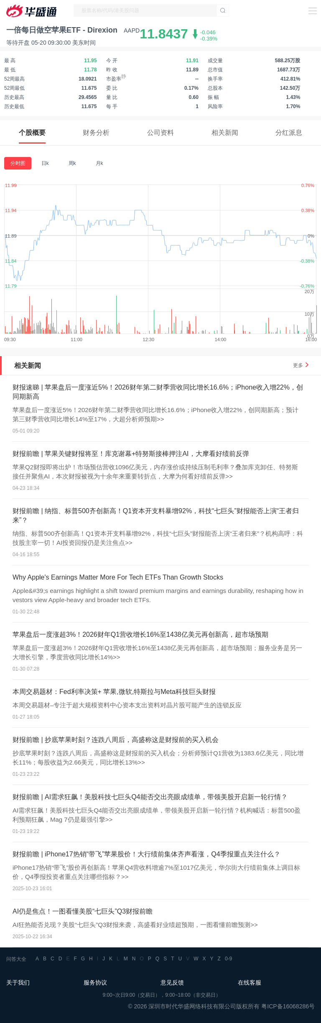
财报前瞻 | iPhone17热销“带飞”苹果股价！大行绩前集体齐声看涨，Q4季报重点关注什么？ (146, 854)
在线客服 (249, 982)
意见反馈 (172, 982)
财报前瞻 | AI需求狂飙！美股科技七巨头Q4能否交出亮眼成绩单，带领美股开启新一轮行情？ (150, 796)
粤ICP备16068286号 (288, 1006)
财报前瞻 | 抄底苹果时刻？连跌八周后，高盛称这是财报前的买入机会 (116, 739)
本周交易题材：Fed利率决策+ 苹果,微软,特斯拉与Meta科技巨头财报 (114, 691)
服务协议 (95, 982)
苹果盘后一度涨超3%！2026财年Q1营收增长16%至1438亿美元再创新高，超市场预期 (140, 634)
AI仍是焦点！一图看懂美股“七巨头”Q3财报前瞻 (83, 911)
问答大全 (16, 959)
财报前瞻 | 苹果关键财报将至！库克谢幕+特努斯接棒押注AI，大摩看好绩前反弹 (131, 453)
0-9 (228, 959)
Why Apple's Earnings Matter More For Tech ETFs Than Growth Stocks (118, 577)
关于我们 (18, 982)
